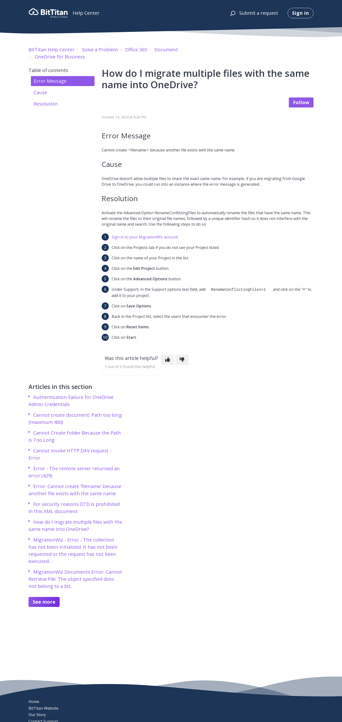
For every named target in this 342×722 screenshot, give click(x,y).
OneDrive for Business (60, 56)
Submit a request (258, 13)
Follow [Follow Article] (301, 102)
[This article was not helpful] (182, 359)
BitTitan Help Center (51, 49)
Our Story (37, 714)
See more (44, 601)
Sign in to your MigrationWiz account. (145, 237)
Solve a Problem (100, 49)
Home (33, 701)
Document (166, 49)
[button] (231, 13)
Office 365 (136, 49)
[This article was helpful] (167, 359)
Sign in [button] (300, 13)
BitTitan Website (43, 708)
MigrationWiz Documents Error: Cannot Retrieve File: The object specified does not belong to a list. (75, 578)
